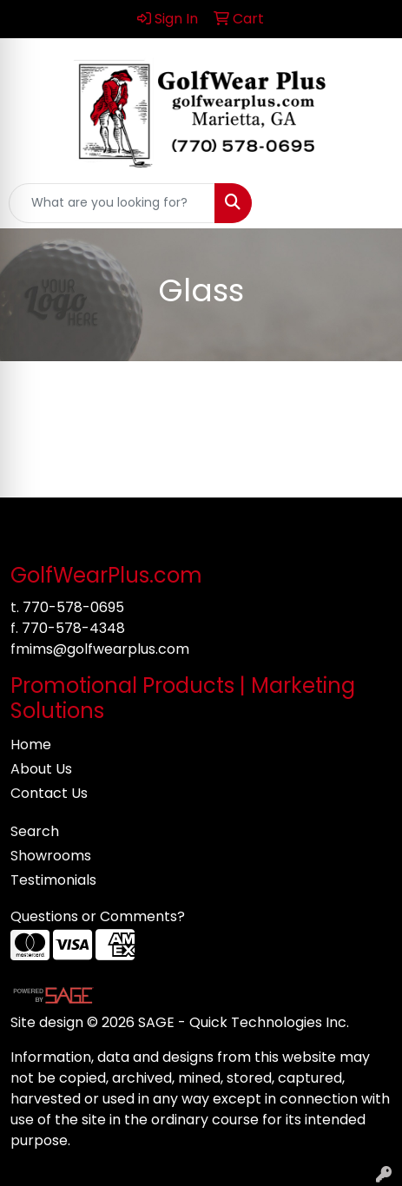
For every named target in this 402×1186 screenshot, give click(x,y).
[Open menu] (367, 203)
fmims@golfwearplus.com (99, 649)
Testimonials (53, 880)
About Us (41, 769)
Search (34, 831)
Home (30, 744)
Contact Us (49, 793)
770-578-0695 (73, 607)
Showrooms (50, 856)
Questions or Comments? (97, 916)
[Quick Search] (112, 203)
